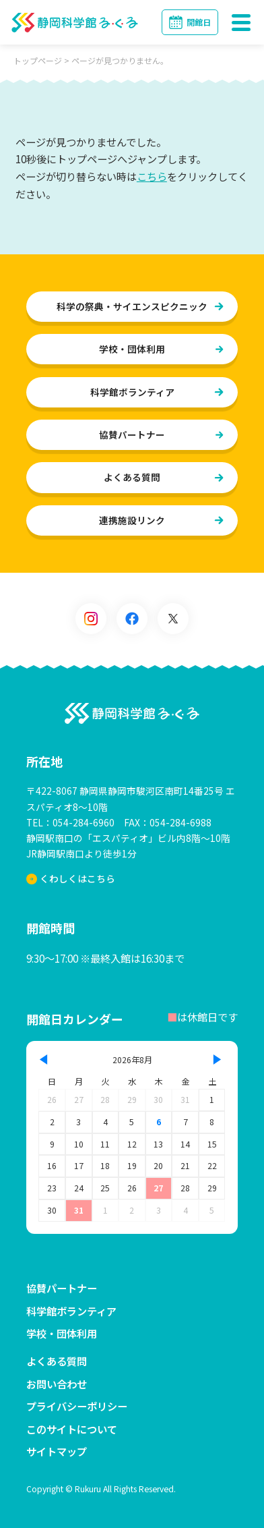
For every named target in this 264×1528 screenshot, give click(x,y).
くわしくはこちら (71, 879)
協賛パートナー (132, 434)
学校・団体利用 (132, 349)
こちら (152, 176)
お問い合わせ (56, 1383)
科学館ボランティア (132, 392)
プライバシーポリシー (76, 1406)
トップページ (37, 60)
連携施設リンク (132, 520)
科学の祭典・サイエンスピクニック (132, 306)
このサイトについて (71, 1428)
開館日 (199, 22)
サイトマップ (56, 1451)
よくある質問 (132, 477)
